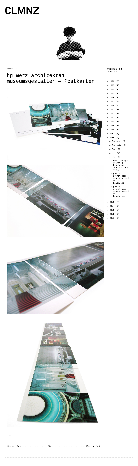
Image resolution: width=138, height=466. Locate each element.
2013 (113, 109)
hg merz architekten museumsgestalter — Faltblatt (120, 178)
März (115, 157)
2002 (113, 214)
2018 (113, 89)
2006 (113, 138)
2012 (113, 114)
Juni (115, 149)
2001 (113, 218)
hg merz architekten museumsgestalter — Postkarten (120, 191)
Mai (114, 153)
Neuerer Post (14, 446)
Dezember (117, 141)
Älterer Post (93, 446)
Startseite (54, 446)
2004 (113, 206)
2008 (113, 130)
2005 (113, 202)
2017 (113, 93)
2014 (113, 105)
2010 (113, 122)
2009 (113, 126)
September (118, 145)
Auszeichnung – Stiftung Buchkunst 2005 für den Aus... (119, 165)
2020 (113, 81)
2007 (113, 134)
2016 (113, 97)
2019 (113, 85)
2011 (113, 118)
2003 (113, 210)
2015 (113, 101)
